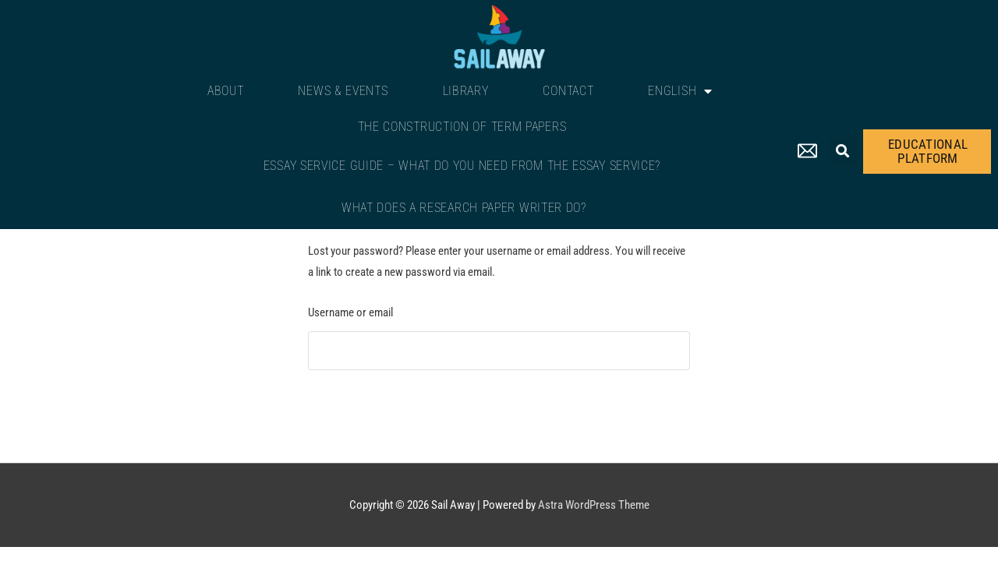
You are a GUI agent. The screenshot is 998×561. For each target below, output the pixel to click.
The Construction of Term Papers (462, 126)
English (680, 91)
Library (466, 90)
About (225, 90)
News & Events (343, 90)
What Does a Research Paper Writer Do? (464, 207)
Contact (568, 90)
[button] (842, 151)
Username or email (350, 312)
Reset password (361, 410)
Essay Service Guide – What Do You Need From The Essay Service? (462, 165)
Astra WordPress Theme (593, 505)
